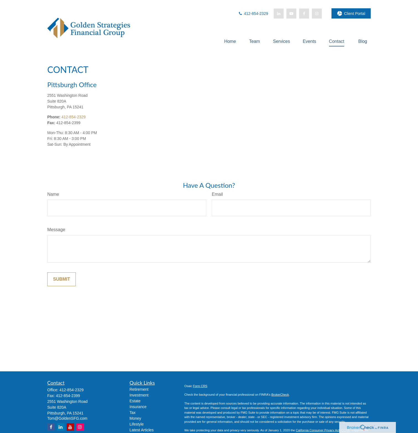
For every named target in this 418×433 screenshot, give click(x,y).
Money (135, 418)
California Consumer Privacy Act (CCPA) (323, 430)
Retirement (139, 389)
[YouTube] (291, 14)
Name (53, 194)
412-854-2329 (253, 13)
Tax (133, 412)
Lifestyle (137, 424)
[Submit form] (61, 279)
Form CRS (200, 386)
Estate (135, 401)
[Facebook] (304, 14)
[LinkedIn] (279, 14)
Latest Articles (142, 430)
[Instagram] (80, 427)
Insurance (138, 407)
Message (56, 229)
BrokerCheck (280, 394)
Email (217, 194)
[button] (230, 41)
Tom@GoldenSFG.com (67, 418)
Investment (139, 395)
